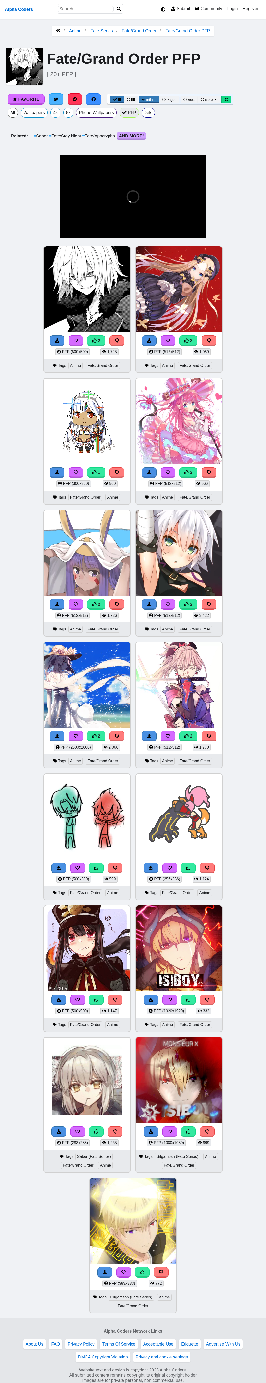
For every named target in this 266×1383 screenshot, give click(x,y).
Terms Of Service (118, 1344)
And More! (131, 136)
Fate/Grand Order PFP (187, 30)
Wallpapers (34, 112)
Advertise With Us (223, 1344)
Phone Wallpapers (96, 112)
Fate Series (101, 30)
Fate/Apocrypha (99, 136)
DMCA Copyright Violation (103, 1357)
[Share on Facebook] (93, 99)
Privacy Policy (81, 1344)
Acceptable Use (158, 1344)
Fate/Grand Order (139, 30)
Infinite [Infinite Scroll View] (149, 100)
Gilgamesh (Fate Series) (177, 1156)
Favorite (26, 99)
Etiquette (189, 1344)
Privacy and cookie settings (162, 1357)
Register (250, 8)
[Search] (119, 8)
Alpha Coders (19, 9)
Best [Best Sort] (189, 100)
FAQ (55, 1344)
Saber (41, 136)
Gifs (148, 112)
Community (208, 8)
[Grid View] (117, 99)
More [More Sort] (209, 100)
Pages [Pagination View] (169, 100)
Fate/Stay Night (65, 136)
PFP (129, 112)
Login (232, 8)
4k (55, 112)
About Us (34, 1344)
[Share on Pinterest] (75, 99)
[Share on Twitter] (56, 99)
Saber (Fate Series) (94, 1156)
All (12, 112)
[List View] (131, 99)
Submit (180, 8)
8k (68, 112)
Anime (75, 30)
